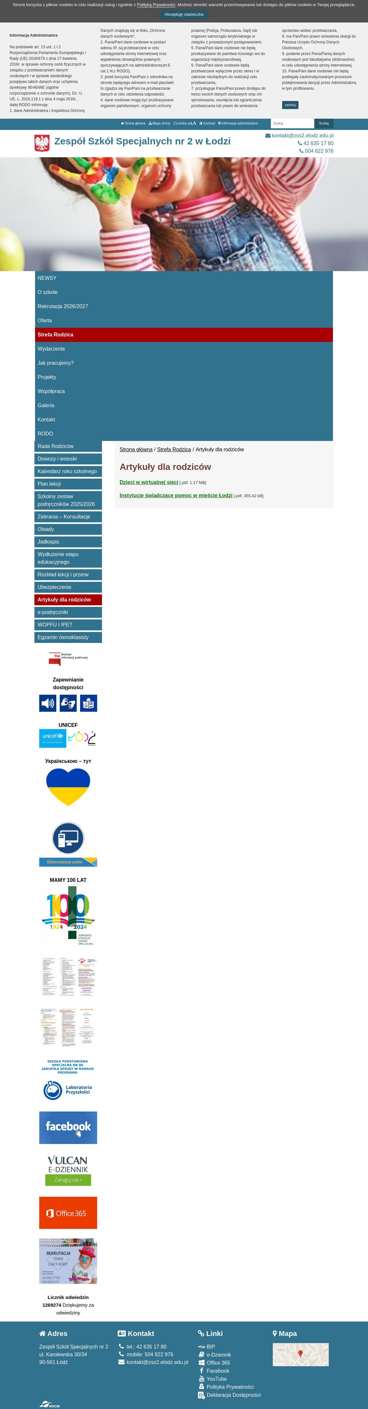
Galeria (46, 405)
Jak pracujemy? (56, 363)
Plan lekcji (49, 484)
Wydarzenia (51, 349)
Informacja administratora (238, 123)
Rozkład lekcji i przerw (63, 574)
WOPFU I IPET (55, 624)
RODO (45, 433)
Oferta (45, 320)
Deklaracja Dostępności (229, 1395)
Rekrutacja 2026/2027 (63, 306)
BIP (206, 1347)
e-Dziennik (214, 1354)
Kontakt (46, 419)
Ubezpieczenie (54, 587)
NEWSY (47, 278)
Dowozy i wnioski (57, 459)
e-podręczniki (53, 612)
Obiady (46, 529)
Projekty (47, 377)
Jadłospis (48, 541)
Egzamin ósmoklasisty (63, 637)
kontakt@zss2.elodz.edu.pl (299, 135)
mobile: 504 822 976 (145, 1354)
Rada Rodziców (56, 446)
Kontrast (207, 123)
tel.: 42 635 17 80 (142, 1347)
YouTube (212, 1379)
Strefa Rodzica (55, 334)
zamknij (290, 105)
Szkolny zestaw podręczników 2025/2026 (66, 500)
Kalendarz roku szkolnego (67, 471)
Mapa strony (159, 123)
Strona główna (133, 123)
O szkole (48, 292)
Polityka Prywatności (226, 1387)
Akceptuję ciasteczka (183, 14)
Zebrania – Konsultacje (64, 516)
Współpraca (51, 391)
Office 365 (214, 1362)
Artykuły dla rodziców (64, 599)
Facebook (213, 1371)
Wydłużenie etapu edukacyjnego (58, 558)
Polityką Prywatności (156, 4)
